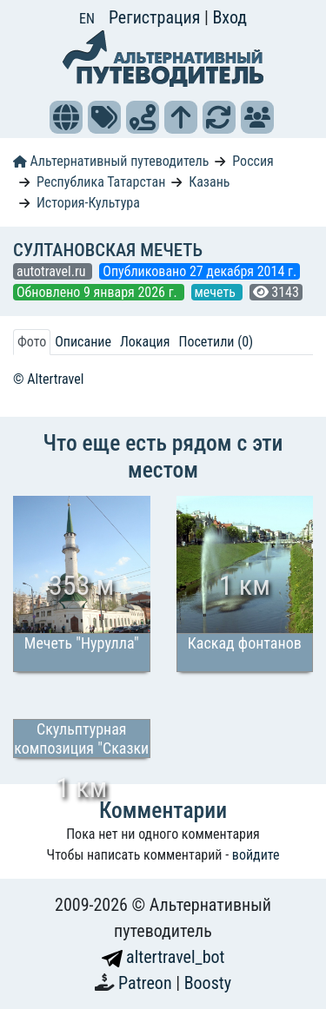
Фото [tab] (31, 341)
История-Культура (88, 203)
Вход (229, 17)
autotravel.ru (53, 271)
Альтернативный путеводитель (111, 161)
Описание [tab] (83, 341)
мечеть (217, 292)
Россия (252, 161)
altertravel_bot (163, 956)
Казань (209, 182)
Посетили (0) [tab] (215, 341)
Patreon (147, 983)
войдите (256, 855)
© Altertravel (48, 379)
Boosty (207, 983)
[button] (66, 117)
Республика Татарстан (101, 182)
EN (87, 18)
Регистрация (156, 17)
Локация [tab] (145, 341)
